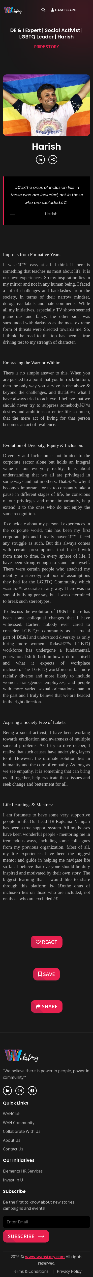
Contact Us (13, 1149)
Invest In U (13, 1180)
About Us (11, 1140)
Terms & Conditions (30, 1271)
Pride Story (46, 46)
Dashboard (63, 9)
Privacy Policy (69, 1271)
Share (47, 1006)
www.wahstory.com (45, 1256)
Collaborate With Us (21, 1131)
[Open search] (43, 10)
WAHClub (12, 1113)
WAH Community (18, 1122)
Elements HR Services (23, 1171)
